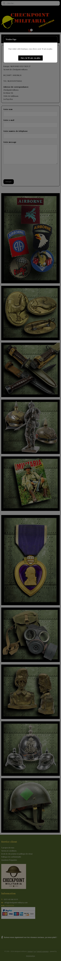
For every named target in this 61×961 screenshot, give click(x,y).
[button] (30, 58)
